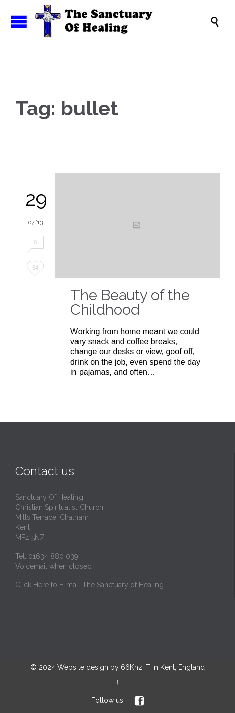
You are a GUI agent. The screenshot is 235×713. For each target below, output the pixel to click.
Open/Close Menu (19, 21)
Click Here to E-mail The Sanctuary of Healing (89, 585)
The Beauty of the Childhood (130, 302)
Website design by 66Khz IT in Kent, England (131, 667)
